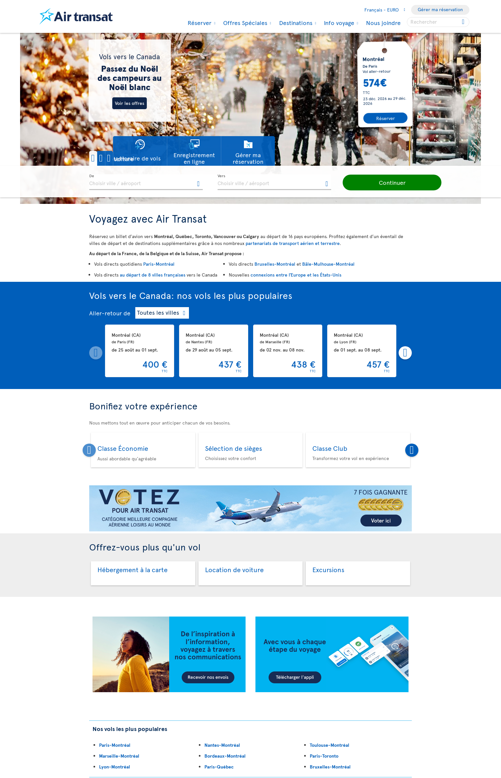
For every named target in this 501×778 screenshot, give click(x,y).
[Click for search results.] (463, 22)
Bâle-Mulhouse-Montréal (328, 264)
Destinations (295, 22)
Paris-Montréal (158, 264)
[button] (112, 158)
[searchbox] (438, 22)
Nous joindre (383, 22)
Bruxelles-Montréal (274, 264)
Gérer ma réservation (440, 9)
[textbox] (146, 182)
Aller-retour (105, 313)
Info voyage (338, 22)
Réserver (198, 22)
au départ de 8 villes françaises (152, 275)
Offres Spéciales (244, 22)
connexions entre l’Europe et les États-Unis (295, 275)
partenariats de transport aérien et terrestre (293, 243)
